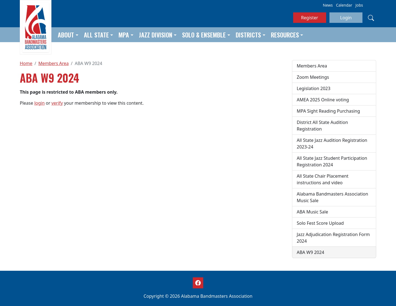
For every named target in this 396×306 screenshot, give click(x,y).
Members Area (53, 63)
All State (96, 34)
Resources (285, 34)
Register (309, 18)
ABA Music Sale (312, 212)
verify (57, 103)
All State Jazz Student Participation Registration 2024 (332, 161)
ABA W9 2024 (310, 252)
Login (346, 18)
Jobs (359, 5)
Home (26, 63)
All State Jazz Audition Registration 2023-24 (332, 143)
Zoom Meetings (313, 77)
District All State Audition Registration (322, 125)
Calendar (344, 5)
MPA (124, 34)
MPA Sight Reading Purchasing (328, 111)
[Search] (371, 17)
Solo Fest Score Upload (320, 223)
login (39, 103)
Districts (248, 34)
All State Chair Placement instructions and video (322, 179)
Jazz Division (155, 34)
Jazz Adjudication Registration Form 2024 (333, 237)
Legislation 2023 (313, 88)
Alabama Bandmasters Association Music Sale (332, 197)
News (328, 5)
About (66, 34)
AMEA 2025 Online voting (323, 100)
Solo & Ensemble (204, 34)
